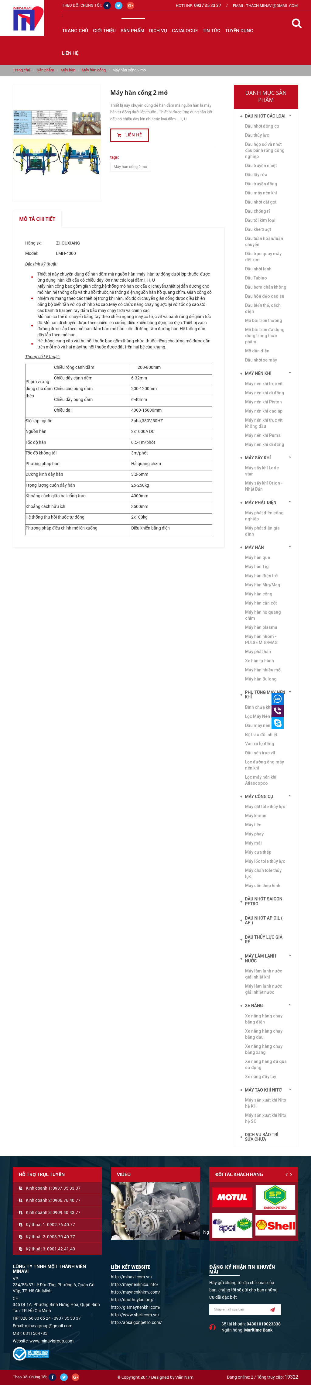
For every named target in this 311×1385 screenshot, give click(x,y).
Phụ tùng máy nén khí (265, 694)
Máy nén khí (258, 373)
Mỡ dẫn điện (257, 350)
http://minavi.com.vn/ (131, 1276)
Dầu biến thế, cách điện (263, 308)
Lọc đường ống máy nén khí (264, 764)
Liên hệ (129, 135)
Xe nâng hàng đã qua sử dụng (266, 1064)
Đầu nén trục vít (260, 752)
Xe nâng (254, 1005)
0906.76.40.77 (66, 1200)
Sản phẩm (45, 70)
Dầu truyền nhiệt (261, 165)
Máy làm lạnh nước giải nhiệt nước (263, 989)
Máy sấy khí (258, 457)
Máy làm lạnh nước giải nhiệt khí (263, 973)
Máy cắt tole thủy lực (265, 806)
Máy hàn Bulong (261, 679)
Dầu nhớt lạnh (258, 268)
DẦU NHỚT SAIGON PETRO (263, 901)
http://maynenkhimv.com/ (135, 1292)
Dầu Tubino (256, 278)
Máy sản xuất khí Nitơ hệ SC (265, 1118)
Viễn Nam (184, 1377)
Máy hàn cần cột (261, 603)
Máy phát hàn (258, 651)
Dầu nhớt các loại (265, 116)
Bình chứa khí (258, 707)
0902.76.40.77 (61, 1224)
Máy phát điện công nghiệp (264, 515)
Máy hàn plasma (261, 627)
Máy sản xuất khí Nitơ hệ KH (265, 1103)
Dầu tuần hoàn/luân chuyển (264, 241)
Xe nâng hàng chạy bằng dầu (263, 1034)
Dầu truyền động (261, 183)
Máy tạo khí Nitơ (263, 1090)
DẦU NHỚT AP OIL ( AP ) (264, 920)
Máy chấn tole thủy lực (263, 873)
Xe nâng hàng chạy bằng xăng (263, 1049)
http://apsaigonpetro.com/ (136, 1322)
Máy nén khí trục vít (263, 383)
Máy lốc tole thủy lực (265, 861)
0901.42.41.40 (61, 1248)
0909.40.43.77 (66, 1212)
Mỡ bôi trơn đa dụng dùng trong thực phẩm (265, 335)
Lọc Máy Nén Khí (261, 716)
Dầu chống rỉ (257, 211)
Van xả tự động (259, 743)
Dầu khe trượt (258, 229)
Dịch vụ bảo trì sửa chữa (262, 1137)
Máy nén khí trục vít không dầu (263, 423)
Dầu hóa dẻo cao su (264, 296)
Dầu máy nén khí (261, 725)
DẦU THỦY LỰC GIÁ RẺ (264, 939)
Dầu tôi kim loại (260, 220)
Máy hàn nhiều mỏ (263, 669)
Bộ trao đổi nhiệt (261, 734)
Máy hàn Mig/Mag (262, 584)
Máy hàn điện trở (261, 575)
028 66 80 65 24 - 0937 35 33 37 (50, 1318)
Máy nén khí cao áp (263, 411)
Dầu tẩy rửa (256, 174)
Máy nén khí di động (264, 444)
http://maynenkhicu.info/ (135, 1284)
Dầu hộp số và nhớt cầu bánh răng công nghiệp (265, 150)
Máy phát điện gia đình (262, 531)
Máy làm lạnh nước (260, 958)
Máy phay (254, 833)
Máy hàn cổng (94, 70)
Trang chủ (75, 30)
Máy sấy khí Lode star (262, 470)
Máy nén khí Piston (263, 401)
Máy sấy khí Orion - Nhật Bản (264, 486)
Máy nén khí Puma (263, 435)
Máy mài (253, 843)
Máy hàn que (257, 557)
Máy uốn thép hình (262, 885)
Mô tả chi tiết (37, 219)
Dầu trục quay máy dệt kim (263, 256)
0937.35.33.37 (66, 1188)
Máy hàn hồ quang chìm (263, 615)
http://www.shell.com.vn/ (135, 1314)
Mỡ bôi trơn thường (263, 320)
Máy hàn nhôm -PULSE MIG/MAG (261, 639)
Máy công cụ (259, 796)
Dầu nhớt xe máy (261, 360)
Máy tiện (253, 824)
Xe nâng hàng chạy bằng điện (263, 1018)
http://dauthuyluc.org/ (132, 1299)
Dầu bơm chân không (265, 287)
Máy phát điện (260, 502)
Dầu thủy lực (257, 135)
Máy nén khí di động (264, 392)
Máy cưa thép (258, 852)
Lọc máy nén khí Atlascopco (260, 780)
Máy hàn (68, 70)
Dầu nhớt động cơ (262, 126)
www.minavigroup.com (51, 1341)
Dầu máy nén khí (261, 192)
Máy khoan (255, 815)
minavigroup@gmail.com (48, 1325)
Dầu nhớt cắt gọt (260, 202)
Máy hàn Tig (257, 566)
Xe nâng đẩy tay (260, 1076)
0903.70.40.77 (61, 1236)
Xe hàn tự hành (259, 660)
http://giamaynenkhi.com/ (136, 1307)
